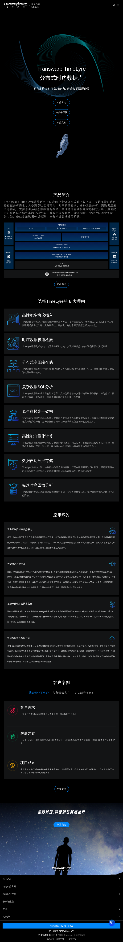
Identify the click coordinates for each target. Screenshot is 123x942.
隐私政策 (50, 939)
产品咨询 (61, 284)
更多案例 (61, 789)
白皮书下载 (61, 112)
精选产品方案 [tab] (61, 886)
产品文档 (61, 122)
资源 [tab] (61, 909)
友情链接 (72, 939)
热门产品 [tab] (61, 879)
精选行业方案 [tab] (61, 894)
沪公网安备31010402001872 (61, 931)
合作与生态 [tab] (61, 901)
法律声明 (60, 939)
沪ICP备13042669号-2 (47, 935)
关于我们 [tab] (61, 916)
